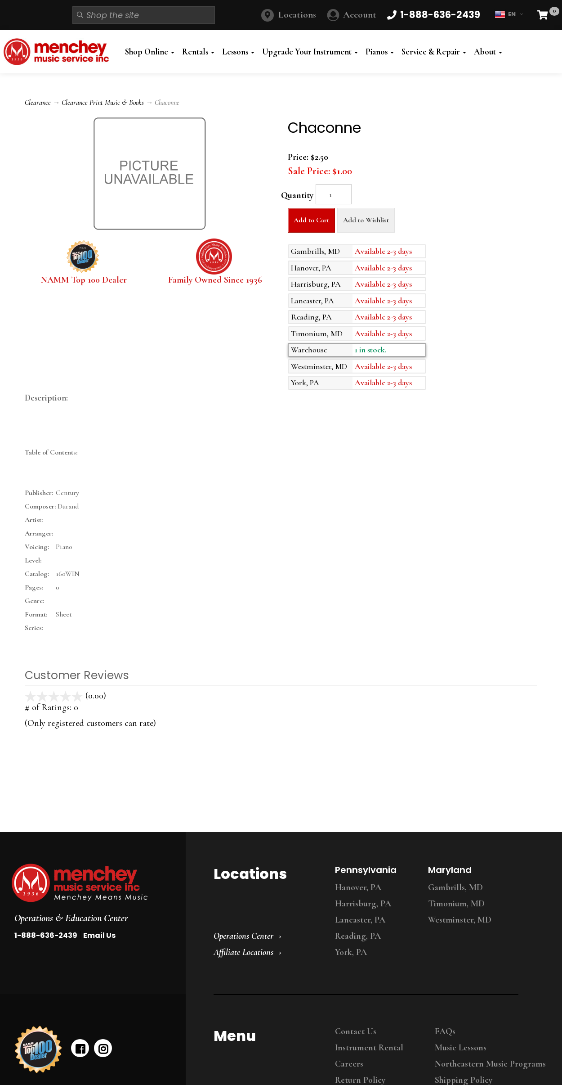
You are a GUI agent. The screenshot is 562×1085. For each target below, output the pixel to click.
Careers (349, 1063)
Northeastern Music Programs (490, 1063)
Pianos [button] (380, 52)
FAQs (445, 1031)
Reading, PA (358, 936)
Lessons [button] (238, 52)
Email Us (99, 935)
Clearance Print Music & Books (103, 102)
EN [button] (509, 14)
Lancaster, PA (360, 919)
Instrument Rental (369, 1047)
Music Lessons (460, 1047)
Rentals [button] (198, 52)
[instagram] (103, 1048)
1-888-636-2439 (45, 935)
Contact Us (355, 1031)
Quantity (297, 195)
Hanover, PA (358, 887)
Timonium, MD (456, 903)
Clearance (38, 102)
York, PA (351, 952)
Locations (297, 14)
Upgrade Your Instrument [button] (310, 52)
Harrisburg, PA (363, 903)
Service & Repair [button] (433, 52)
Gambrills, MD (455, 887)
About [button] (488, 52)
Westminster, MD (459, 919)
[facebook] (80, 1048)
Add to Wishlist (366, 220)
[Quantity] (334, 194)
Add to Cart (311, 220)
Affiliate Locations (243, 952)
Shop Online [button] (149, 52)
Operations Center (243, 936)
